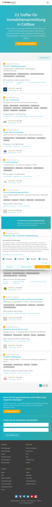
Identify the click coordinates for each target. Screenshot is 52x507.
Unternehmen (29, 451)
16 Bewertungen (12, 379)
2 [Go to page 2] (43, 385)
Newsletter (29, 475)
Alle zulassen (42, 267)
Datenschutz (23, 500)
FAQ (2, 475)
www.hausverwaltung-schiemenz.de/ (39, 281)
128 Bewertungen (12, 90)
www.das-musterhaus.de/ (23, 373)
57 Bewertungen (12, 122)
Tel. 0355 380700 (7, 176)
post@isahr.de (16, 146)
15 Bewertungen (12, 182)
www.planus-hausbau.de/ (23, 206)
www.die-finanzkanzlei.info (36, 116)
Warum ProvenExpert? (31, 448)
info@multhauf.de (17, 176)
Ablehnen (9, 267)
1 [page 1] (40, 385)
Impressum (5, 254)
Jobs (27, 457)
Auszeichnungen (5, 462)
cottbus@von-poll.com (20, 83)
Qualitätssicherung (31, 500)
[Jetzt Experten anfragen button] (26, 43)
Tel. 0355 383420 (7, 146)
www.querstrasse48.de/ (34, 313)
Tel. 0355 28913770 (8, 313)
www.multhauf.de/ (28, 176)
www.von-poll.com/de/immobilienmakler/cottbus (37, 82)
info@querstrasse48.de (20, 313)
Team (27, 454)
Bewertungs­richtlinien (6, 487)
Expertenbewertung (31, 481)
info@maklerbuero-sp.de (9, 341)
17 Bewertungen (12, 347)
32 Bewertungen (12, 212)
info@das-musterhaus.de (9, 373)
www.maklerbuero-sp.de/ (23, 341)
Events (3, 489)
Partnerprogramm (5, 459)
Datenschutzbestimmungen (16, 254)
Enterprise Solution (6, 457)
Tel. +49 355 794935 (8, 116)
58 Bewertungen (12, 152)
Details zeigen (44, 263)
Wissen (3, 472)
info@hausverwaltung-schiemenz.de (18, 282)
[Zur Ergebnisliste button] (11, 435)
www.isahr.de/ (25, 146)
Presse (27, 472)
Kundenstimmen (30, 459)
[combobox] (26, 425)
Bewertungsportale (6, 478)
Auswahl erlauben (26, 267)
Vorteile (3, 454)
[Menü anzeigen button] (48, 3)
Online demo (29, 478)
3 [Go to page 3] (46, 385)
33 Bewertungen (12, 289)
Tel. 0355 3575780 (5, 282)
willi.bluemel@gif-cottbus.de (22, 116)
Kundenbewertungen (6, 481)
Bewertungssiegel (5, 448)
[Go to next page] (50, 385)
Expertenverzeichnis (31, 484)
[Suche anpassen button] (44, 58)
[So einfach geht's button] (11, 411)
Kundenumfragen (5, 451)
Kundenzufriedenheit (6, 484)
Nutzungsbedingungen (14, 500)
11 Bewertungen (12, 319)
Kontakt (28, 462)
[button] (12, 88)
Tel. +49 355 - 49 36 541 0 (8, 83)
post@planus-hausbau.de (9, 206)
